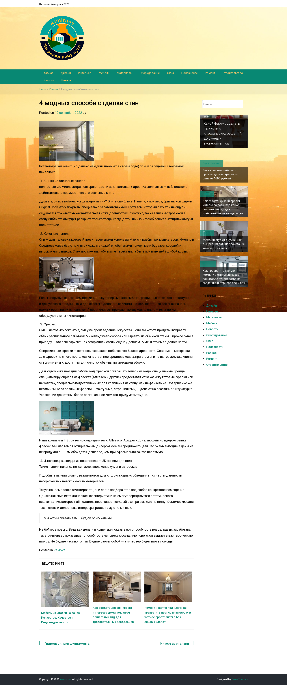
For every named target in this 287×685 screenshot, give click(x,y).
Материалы (124, 73)
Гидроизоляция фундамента (67, 643)
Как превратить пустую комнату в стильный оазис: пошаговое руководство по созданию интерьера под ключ (224, 277)
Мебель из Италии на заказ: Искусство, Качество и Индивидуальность (61, 617)
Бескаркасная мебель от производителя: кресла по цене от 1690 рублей (220, 174)
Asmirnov (65, 679)
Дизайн (66, 73)
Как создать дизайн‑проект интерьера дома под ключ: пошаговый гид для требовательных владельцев (223, 207)
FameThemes (240, 679)
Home (43, 89)
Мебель (104, 73)
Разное (66, 80)
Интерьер (84, 73)
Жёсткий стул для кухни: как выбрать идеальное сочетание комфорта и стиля (224, 244)
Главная (47, 73)
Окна (170, 73)
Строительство (233, 73)
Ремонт (210, 73)
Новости (48, 80)
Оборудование (150, 73)
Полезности (189, 73)
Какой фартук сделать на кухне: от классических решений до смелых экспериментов (224, 133)
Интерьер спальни (174, 643)
